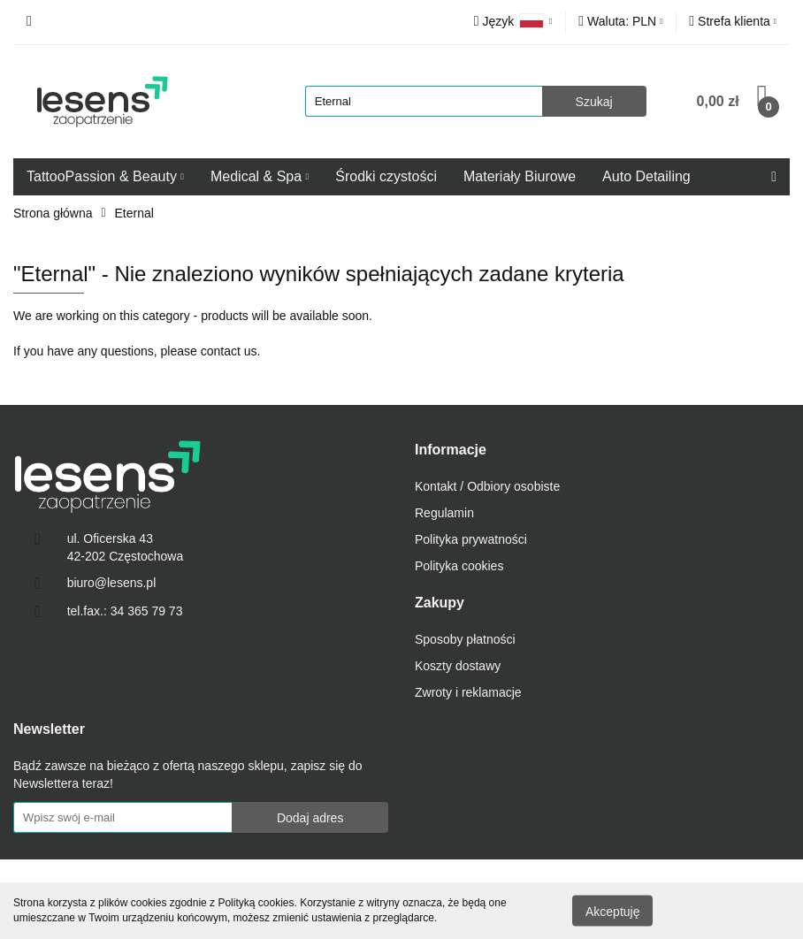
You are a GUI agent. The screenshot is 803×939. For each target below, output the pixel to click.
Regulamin (444, 513)
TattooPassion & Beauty (105, 176)
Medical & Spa (259, 176)
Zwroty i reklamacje (468, 692)
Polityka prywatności (471, 539)
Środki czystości (386, 176)
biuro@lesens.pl (112, 583)
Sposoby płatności (465, 639)
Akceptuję (612, 911)
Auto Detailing (646, 176)
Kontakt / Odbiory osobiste (487, 486)
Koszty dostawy (458, 666)
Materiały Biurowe (519, 176)
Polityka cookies (459, 566)
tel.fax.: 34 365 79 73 (125, 611)
